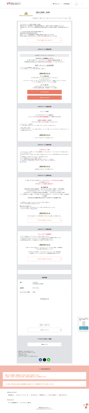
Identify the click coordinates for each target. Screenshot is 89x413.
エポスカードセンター (22, 395)
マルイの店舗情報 (13, 402)
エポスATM (33, 395)
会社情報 (11, 395)
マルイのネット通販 (25, 402)
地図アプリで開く (44, 325)
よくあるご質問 (52, 395)
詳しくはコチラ (34, 208)
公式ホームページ (50, 330)
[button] (83, 324)
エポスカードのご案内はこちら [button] (84, 328)
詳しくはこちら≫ (23, 161)
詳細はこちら (51, 344)
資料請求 (42, 395)
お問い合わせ (63, 395)
